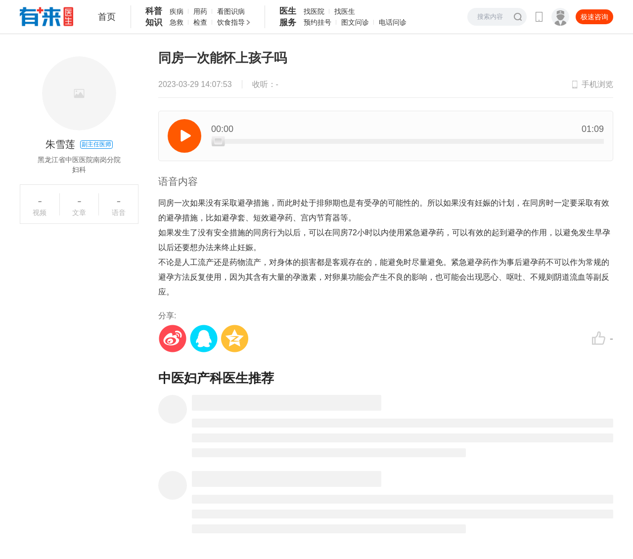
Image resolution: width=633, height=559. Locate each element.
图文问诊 (355, 22)
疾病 (176, 11)
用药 (200, 11)
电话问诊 (393, 22)
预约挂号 (317, 22)
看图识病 (231, 11)
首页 (107, 17)
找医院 (314, 11)
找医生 (344, 11)
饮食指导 (231, 22)
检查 (200, 22)
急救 (176, 22)
